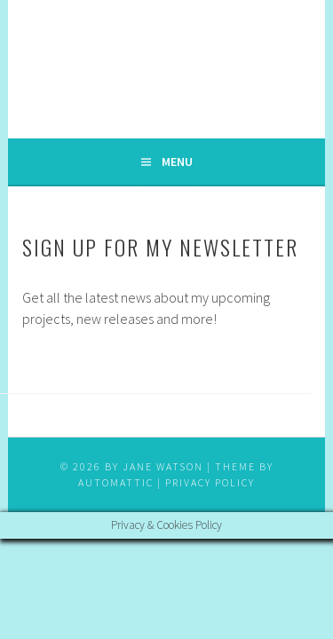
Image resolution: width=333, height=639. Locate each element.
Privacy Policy (210, 482)
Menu (177, 162)
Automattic (116, 482)
